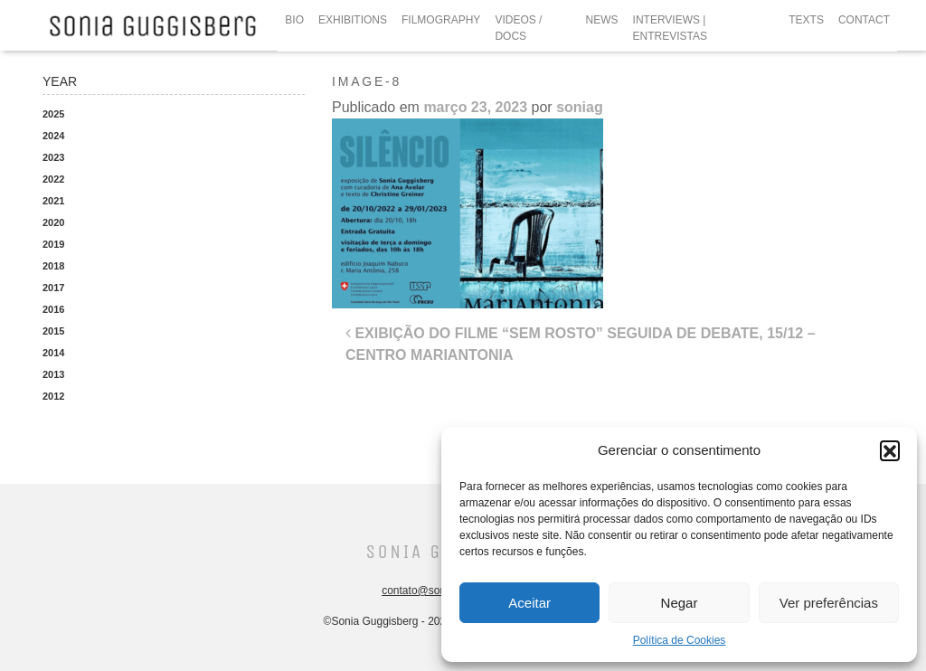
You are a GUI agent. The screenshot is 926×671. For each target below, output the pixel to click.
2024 (53, 135)
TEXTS (806, 20)
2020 (53, 222)
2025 (53, 114)
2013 (53, 374)
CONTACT (864, 20)
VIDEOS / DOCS (518, 28)
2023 (53, 157)
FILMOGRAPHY (441, 20)
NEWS (602, 20)
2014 (53, 352)
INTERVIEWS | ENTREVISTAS (670, 28)
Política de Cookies (679, 640)
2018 (53, 265)
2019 (53, 244)
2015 (53, 331)
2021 (53, 200)
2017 (53, 287)
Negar (679, 602)
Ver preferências (829, 602)
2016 (53, 309)
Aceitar (529, 602)
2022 (53, 179)
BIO (294, 20)
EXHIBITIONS (352, 20)
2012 (53, 396)
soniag (579, 107)
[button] (890, 450)
